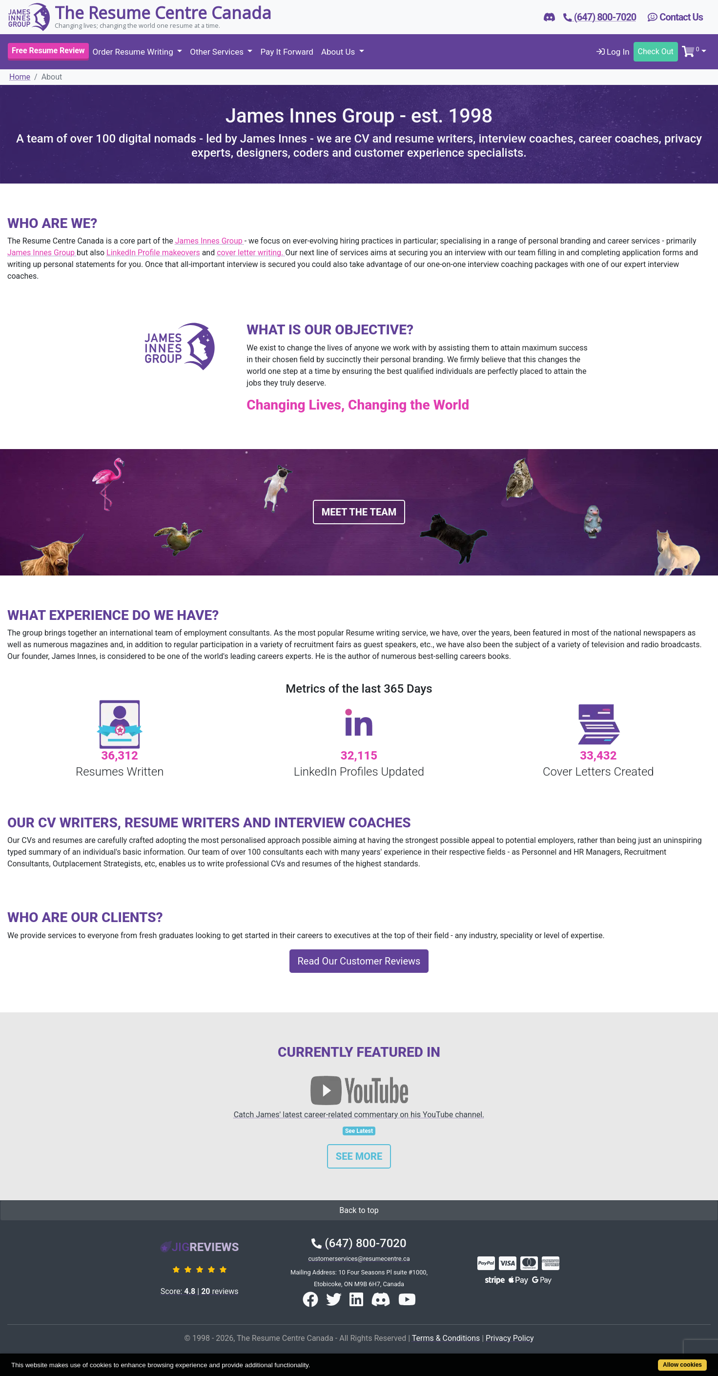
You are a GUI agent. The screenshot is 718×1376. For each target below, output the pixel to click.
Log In (613, 52)
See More (359, 1156)
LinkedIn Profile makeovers (153, 252)
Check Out (656, 51)
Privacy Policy (510, 1338)
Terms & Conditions (446, 1338)
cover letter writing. (251, 252)
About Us (339, 52)
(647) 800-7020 (358, 1243)
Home (19, 77)
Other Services (218, 52)
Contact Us (675, 17)
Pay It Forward (286, 52)
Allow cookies (682, 1364)
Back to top (358, 1210)
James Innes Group (210, 241)
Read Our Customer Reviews (359, 961)
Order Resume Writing (134, 52)
